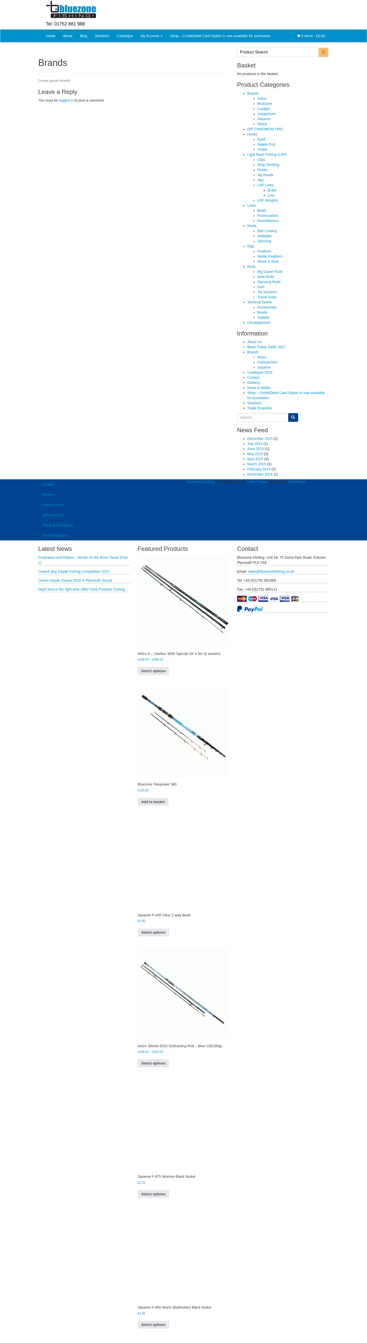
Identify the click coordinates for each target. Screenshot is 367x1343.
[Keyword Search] (278, 52)
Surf (260, 287)
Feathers (264, 251)
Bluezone (264, 104)
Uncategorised (258, 322)
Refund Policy (53, 515)
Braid (272, 190)
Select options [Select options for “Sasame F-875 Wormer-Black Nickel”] (153, 1194)
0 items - (311, 36)
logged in (66, 100)
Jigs (260, 180)
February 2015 (258, 469)
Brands (252, 93)
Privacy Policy (53, 505)
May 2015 (255, 454)
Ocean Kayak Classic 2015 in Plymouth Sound (75, 580)
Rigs (250, 246)
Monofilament (268, 221)
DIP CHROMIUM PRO (265, 129)
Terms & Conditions (57, 525)
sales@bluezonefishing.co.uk (271, 571)
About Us (254, 342)
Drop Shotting (268, 165)
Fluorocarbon (268, 216)
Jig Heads (265, 175)
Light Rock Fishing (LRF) (267, 154)
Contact (253, 377)
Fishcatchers (267, 362)
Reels (251, 226)
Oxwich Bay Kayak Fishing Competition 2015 (73, 571)
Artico (262, 98)
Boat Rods (265, 277)
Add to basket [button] (153, 802)
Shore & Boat (268, 261)
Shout (262, 124)
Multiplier (264, 236)
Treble (262, 149)
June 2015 (255, 449)
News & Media (258, 388)
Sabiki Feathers (269, 256)
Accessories (267, 307)
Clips (261, 160)
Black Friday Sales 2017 (266, 347)
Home (50, 36)
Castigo (263, 109)
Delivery (253, 383)
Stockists (102, 36)
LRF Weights (267, 200)
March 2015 (256, 464)
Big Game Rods (270, 272)
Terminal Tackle (259, 302)
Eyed (261, 139)
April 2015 (255, 459)
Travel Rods (267, 297)
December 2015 (260, 439)
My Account (152, 36)
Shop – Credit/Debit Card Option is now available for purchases (220, 36)
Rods (251, 266)
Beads (262, 312)
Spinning (264, 241)
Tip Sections (267, 292)
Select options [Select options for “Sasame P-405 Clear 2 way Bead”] (153, 932)
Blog (83, 36)
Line (271, 195)
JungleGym (266, 114)
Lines (251, 205)
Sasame (263, 119)
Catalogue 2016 (259, 372)
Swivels (263, 317)
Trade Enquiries (259, 408)
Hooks (252, 134)
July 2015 (255, 444)
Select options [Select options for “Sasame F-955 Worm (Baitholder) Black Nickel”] (153, 1325)
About (67, 36)
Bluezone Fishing (201, 482)
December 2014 (260, 474)
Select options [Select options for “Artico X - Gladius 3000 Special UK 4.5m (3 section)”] (153, 671)
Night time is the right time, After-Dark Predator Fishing (81, 589)
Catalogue (125, 36)
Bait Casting (267, 231)
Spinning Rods (269, 282)
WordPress (296, 482)
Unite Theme (257, 482)
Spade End (266, 144)
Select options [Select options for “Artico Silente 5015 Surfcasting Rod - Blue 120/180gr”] (153, 1063)
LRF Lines (265, 185)
